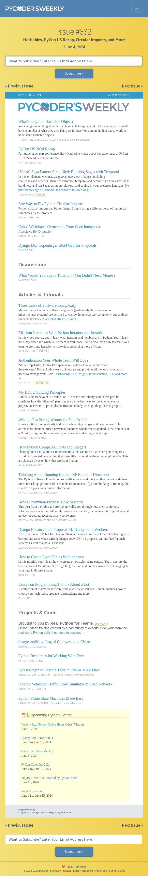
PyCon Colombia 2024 (35, 764)
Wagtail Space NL (32, 791)
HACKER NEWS (27, 280)
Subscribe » (74, 73)
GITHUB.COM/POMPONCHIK (34, 675)
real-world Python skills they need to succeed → (52, 632)
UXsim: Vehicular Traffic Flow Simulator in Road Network (65, 684)
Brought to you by (55, 623)
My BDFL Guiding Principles (42, 392)
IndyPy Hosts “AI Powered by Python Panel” (50, 777)
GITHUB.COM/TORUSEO (32, 689)
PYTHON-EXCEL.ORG (30, 661)
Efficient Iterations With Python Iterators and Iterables (61, 333)
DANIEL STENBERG (29, 410)
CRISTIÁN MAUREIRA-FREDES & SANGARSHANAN (47, 520)
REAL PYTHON (26, 351)
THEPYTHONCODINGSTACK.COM (37, 139)
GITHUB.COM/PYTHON (31, 236)
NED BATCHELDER (29, 217)
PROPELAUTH (26, 383)
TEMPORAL (24, 194)
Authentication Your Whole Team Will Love (53, 360)
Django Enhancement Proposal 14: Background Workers (63, 529)
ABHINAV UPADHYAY (30, 465)
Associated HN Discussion (35, 231)
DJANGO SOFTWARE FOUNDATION (38, 547)
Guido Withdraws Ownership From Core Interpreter (59, 227)
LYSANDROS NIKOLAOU (32, 438)
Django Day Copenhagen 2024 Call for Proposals (57, 245)
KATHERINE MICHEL (29, 162)
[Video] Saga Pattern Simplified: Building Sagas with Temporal (68, 172)
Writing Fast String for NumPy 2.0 (52, 419)
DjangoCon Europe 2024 (37, 738)
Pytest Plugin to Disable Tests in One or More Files (58, 670)
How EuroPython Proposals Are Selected (50, 502)
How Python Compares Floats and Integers (52, 447)
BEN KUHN (24, 598)
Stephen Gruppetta (80, 139)
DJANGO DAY (26, 250)
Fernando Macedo (71, 703)
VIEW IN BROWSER (119, 95)
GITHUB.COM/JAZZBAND (32, 646)
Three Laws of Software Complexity (47, 305)
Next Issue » (132, 86)
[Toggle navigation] (136, 9)
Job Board (87, 870)
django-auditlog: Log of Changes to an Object (54, 642)
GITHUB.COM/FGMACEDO (33, 703)
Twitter (67, 870)
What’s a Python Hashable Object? (45, 121)
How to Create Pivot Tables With (51, 557)
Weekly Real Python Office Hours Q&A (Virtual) (52, 724)
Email (76, 870)
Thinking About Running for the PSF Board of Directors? (63, 474)
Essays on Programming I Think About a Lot (53, 584)
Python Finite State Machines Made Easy (51, 698)
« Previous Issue (19, 86)
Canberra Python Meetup (37, 751)
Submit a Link (117, 870)
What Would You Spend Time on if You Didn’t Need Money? (66, 275)
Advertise (101, 870)
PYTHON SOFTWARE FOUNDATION (38, 493)
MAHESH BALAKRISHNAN (32, 323)
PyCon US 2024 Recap (36, 149)
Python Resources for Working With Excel (52, 656)
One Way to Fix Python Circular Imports (50, 204)
